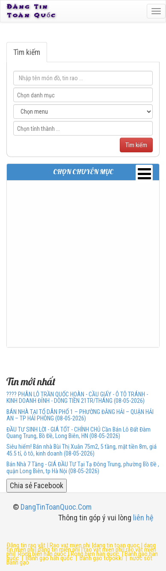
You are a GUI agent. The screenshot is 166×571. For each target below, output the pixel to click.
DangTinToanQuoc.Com (56, 506)
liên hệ (143, 517)
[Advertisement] (83, 264)
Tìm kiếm (26, 52)
